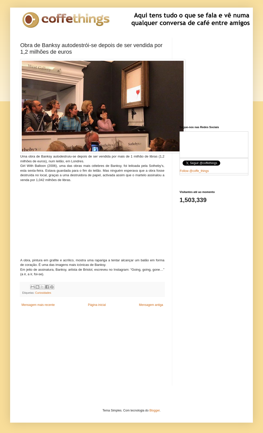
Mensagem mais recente (38, 305)
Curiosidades (43, 292)
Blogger (154, 410)
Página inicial (97, 305)
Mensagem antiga (151, 305)
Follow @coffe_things (194, 171)
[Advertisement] (92, 217)
